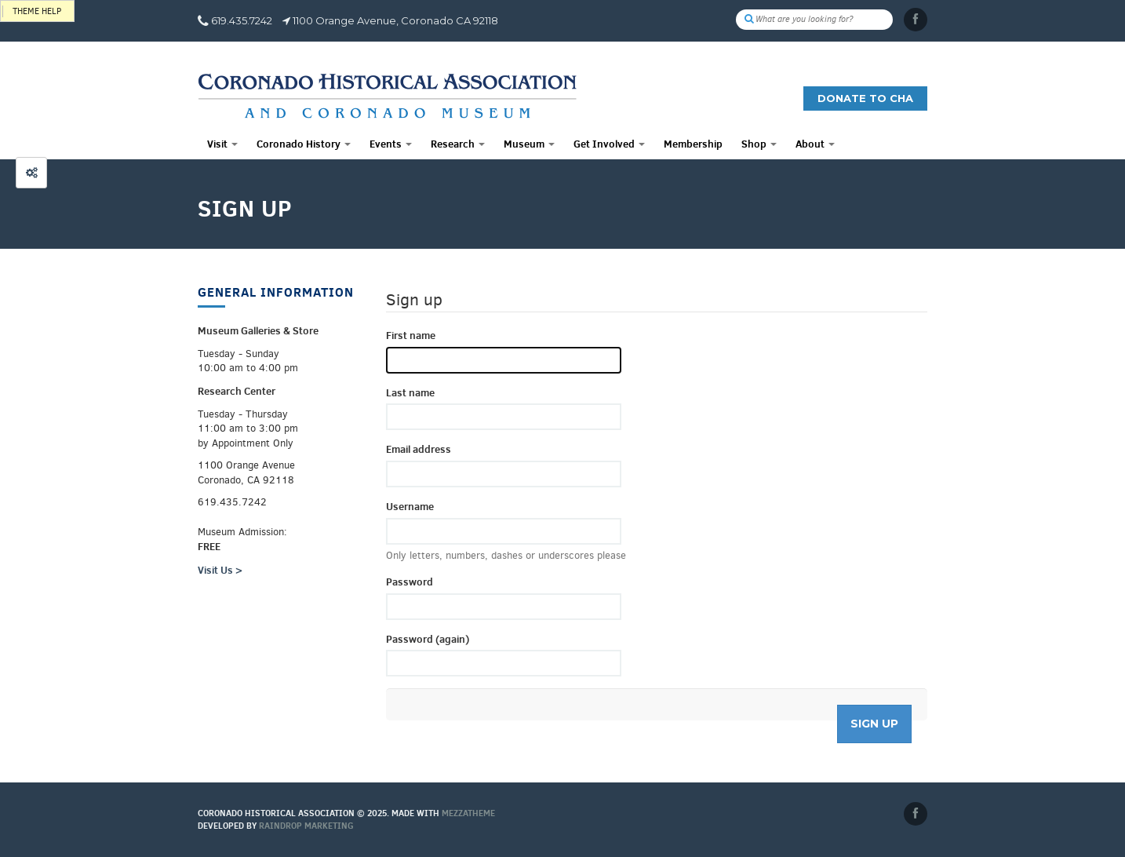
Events (391, 144)
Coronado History (304, 144)
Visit (222, 144)
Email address (418, 449)
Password (409, 581)
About (815, 144)
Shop (759, 144)
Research (458, 144)
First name (410, 335)
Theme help (37, 11)
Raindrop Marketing (306, 825)
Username (410, 506)
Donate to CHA (865, 98)
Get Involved (609, 144)
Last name (410, 392)
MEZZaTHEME (468, 813)
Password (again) (427, 639)
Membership (693, 144)
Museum (529, 144)
